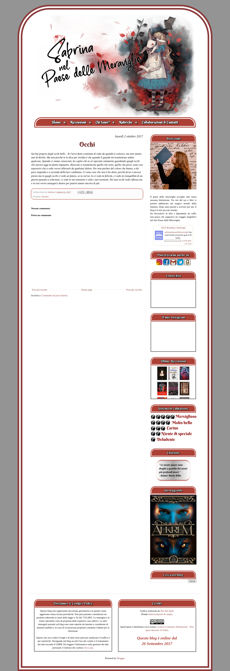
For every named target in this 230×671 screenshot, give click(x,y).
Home (59, 122)
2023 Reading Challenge (173, 227)
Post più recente (39, 289)
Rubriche (128, 122)
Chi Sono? (105, 122)
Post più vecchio (134, 289)
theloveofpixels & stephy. (161, 614)
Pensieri (45, 196)
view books (188, 244)
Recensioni (81, 122)
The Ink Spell (166, 611)
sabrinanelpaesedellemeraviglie (177, 232)
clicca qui (88, 647)
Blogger (121, 658)
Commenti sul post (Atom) (54, 295)
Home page (86, 289)
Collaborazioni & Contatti (160, 122)
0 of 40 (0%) (186, 241)
